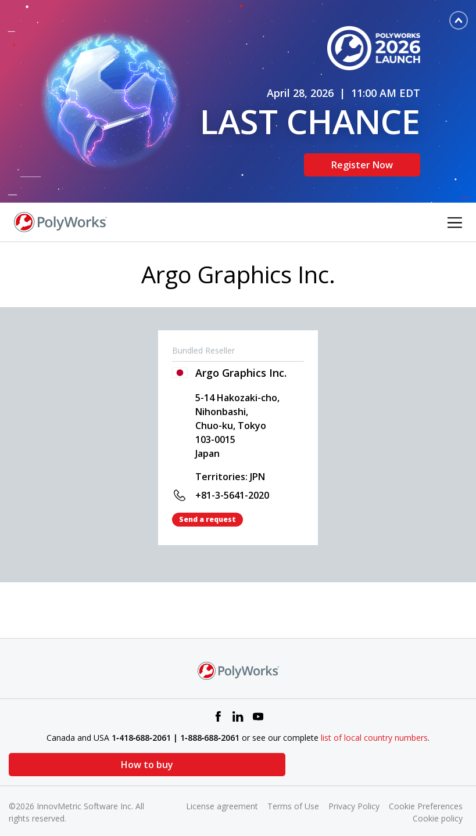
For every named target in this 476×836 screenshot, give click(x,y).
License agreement (222, 789)
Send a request (207, 502)
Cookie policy (438, 801)
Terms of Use (293, 789)
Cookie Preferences (426, 789)
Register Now (362, 156)
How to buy (67, 747)
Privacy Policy (354, 789)
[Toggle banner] (458, 20)
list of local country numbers (374, 720)
